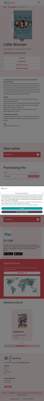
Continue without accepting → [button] (22, 193)
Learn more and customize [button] (22, 211)
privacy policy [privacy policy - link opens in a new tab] (7, 197)
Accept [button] (22, 208)
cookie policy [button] (15, 200)
